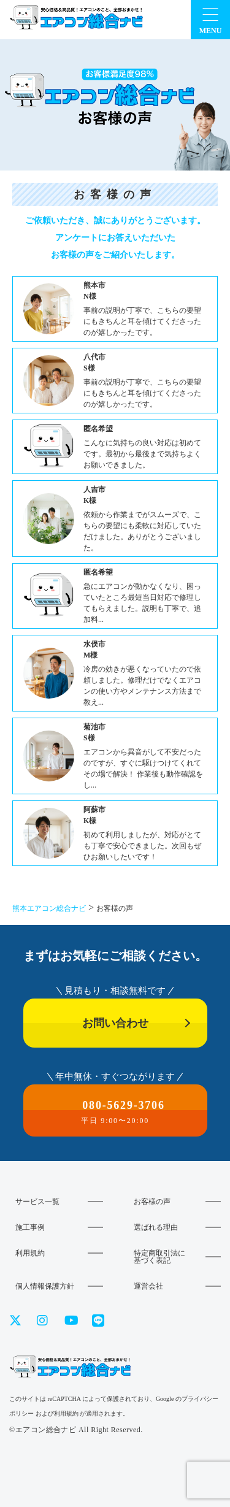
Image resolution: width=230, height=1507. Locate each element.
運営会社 (148, 1286)
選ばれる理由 (156, 1227)
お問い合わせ (115, 1023)
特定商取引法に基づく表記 (159, 1257)
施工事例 (30, 1227)
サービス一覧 (37, 1201)
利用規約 (30, 1253)
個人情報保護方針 (44, 1286)
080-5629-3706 (115, 1112)
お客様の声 (152, 1201)
